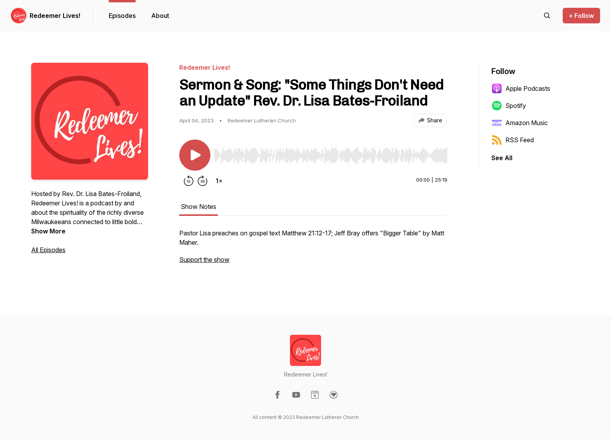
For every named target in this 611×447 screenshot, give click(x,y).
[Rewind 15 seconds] (188, 180)
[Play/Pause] (194, 155)
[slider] (330, 155)
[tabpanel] (313, 250)
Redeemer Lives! (55, 15)
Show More (48, 231)
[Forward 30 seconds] (202, 180)
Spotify (508, 105)
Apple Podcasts (520, 88)
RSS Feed (512, 139)
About (160, 15)
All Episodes (48, 250)
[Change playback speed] (219, 180)
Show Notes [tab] (198, 206)
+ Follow (581, 15)
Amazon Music (519, 122)
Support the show (204, 259)
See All (501, 158)
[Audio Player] (330, 153)
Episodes (122, 15)
